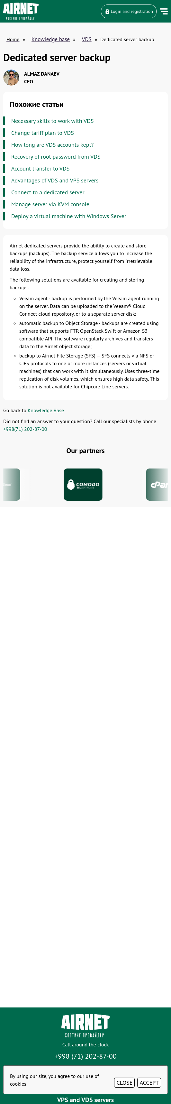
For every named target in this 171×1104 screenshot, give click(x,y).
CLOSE (124, 1082)
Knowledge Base (46, 410)
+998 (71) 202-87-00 (85, 1056)
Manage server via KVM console (50, 204)
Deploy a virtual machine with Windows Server (68, 216)
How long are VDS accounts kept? (52, 144)
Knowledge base (51, 39)
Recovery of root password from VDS (56, 156)
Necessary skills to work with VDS (52, 121)
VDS (87, 39)
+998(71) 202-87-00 (25, 429)
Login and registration (128, 11)
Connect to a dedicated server (48, 192)
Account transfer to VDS (40, 168)
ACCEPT (149, 1082)
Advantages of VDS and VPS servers (54, 180)
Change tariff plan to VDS (42, 132)
